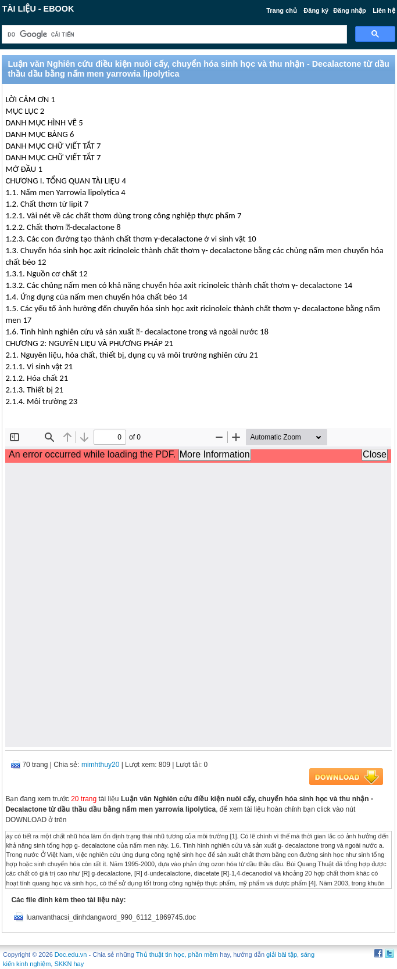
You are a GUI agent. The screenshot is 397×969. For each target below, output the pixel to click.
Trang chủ (281, 10)
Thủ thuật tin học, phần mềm (177, 954)
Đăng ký (315, 10)
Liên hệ (384, 10)
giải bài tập (281, 954)
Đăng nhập (349, 10)
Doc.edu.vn (71, 954)
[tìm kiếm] (173, 34)
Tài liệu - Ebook (38, 8)
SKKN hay (69, 963)
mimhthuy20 (100, 765)
